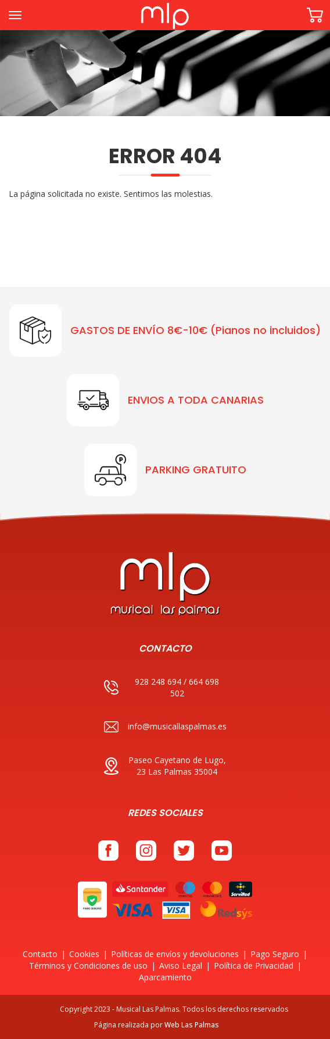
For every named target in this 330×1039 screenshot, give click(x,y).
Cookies (84, 953)
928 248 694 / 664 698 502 (162, 687)
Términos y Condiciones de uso (88, 965)
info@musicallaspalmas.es (165, 727)
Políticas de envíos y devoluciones (175, 953)
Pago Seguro (274, 953)
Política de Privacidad (253, 965)
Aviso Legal (180, 965)
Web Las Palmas (191, 1025)
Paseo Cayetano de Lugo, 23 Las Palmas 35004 (165, 765)
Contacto (40, 953)
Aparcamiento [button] (165, 977)
